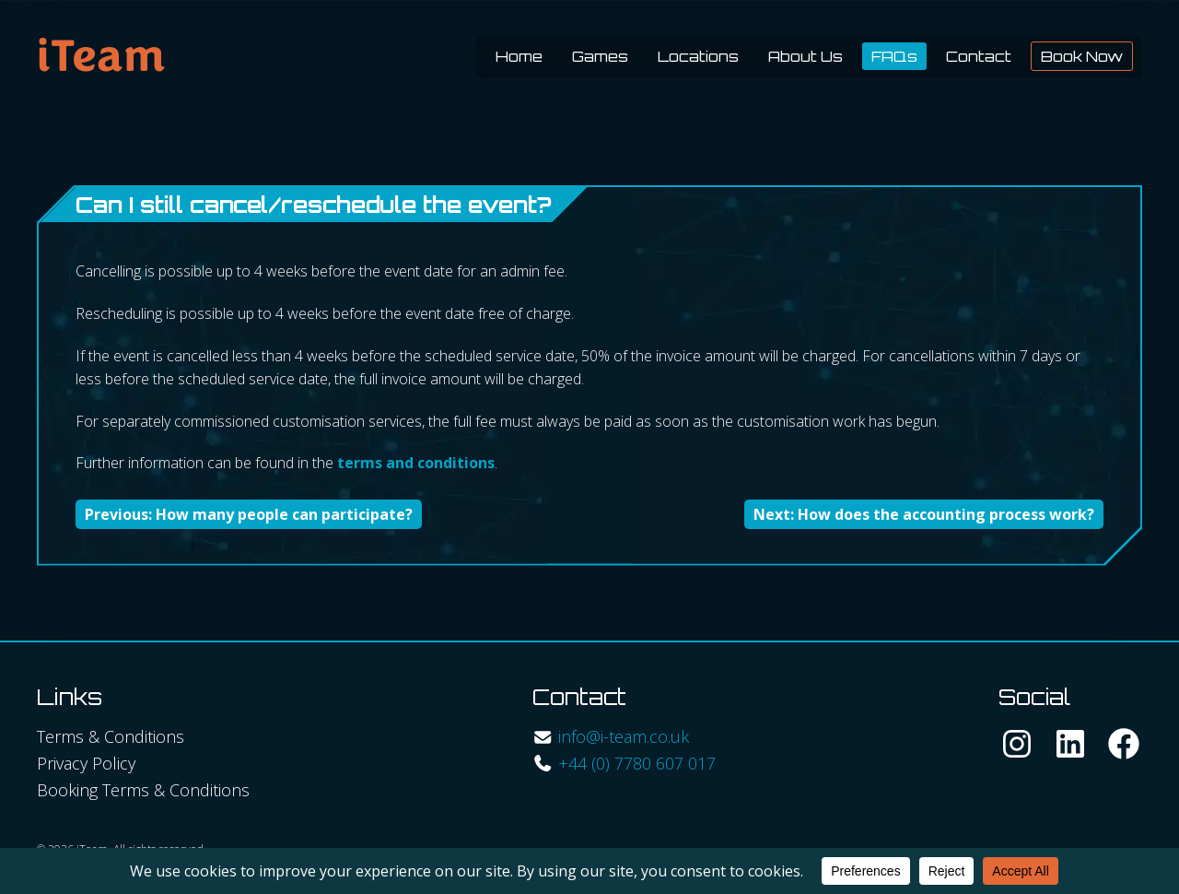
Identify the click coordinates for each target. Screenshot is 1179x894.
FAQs (894, 56)
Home (519, 56)
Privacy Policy (86, 763)
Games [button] (600, 56)
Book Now (1082, 56)
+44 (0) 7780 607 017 (637, 763)
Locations (698, 56)
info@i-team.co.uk (623, 736)
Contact (978, 56)
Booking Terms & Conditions (143, 790)
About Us (805, 56)
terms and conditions (416, 463)
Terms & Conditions (110, 736)
